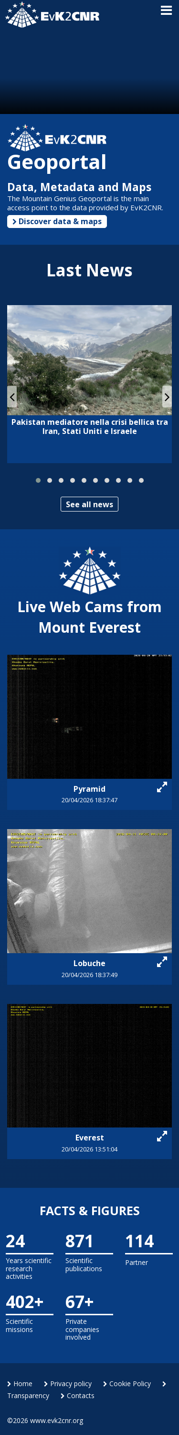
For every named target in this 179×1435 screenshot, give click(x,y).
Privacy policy (68, 1383)
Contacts (78, 1395)
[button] (38, 480)
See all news (89, 504)
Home (19, 1383)
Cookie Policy (127, 1383)
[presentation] (12, 396)
